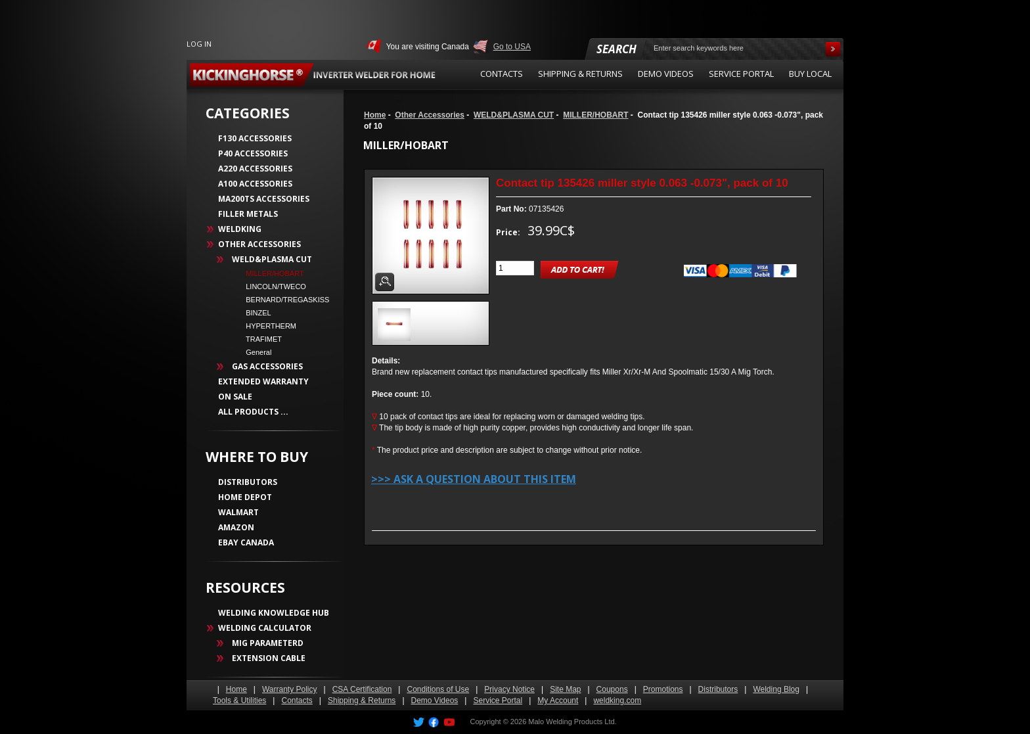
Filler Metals (248, 213)
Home (375, 115)
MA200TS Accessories (263, 198)
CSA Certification (362, 689)
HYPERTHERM (267, 326)
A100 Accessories (255, 183)
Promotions (663, 689)
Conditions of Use (438, 689)
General (254, 352)
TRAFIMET (260, 339)
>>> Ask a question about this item (473, 479)
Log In (199, 44)
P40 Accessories (253, 153)
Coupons (612, 689)
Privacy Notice (509, 689)
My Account (557, 700)
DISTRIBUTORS (247, 482)
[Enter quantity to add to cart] (515, 268)
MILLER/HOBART (595, 115)
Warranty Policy (289, 689)
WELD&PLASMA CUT (514, 115)
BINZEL (254, 313)
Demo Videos (435, 700)
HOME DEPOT (245, 497)
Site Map (565, 689)
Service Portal (497, 700)
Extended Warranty (263, 381)
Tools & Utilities (239, 700)
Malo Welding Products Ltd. (572, 721)
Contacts (296, 700)
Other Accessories (429, 115)
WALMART (238, 512)
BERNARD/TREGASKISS (283, 300)
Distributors (718, 689)
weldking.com (617, 700)
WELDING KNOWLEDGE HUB (273, 612)
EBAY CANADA (246, 542)
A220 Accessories (255, 168)
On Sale (235, 396)
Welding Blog (776, 689)
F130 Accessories (255, 138)
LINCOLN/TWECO (272, 286)
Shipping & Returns (361, 700)
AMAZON (236, 527)
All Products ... (253, 411)
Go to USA (512, 46)
